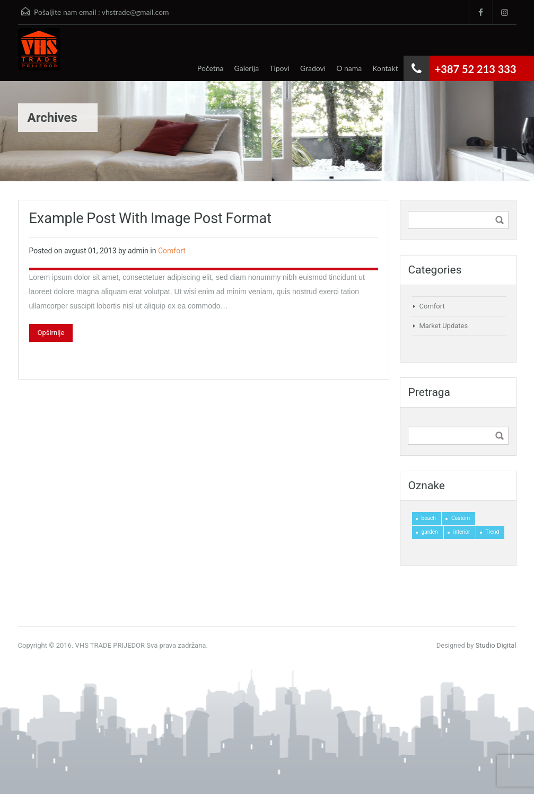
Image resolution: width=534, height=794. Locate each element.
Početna (210, 68)
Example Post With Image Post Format (150, 218)
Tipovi (279, 68)
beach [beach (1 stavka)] (429, 518)
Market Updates (443, 326)
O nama (349, 68)
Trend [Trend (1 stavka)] (493, 532)
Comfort (172, 250)
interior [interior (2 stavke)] (461, 532)
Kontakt (385, 68)
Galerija (246, 68)
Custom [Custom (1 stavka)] (460, 518)
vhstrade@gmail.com (135, 11)
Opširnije (51, 333)
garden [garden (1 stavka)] (430, 532)
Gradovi (313, 68)
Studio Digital (496, 645)
